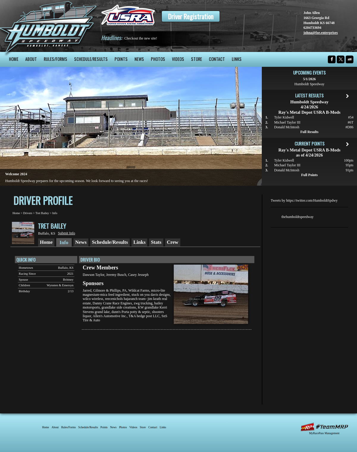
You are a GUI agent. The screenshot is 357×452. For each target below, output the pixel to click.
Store (196, 59)
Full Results (309, 132)
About (31, 59)
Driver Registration (190, 16)
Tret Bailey (42, 213)
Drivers (27, 213)
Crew (172, 242)
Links (237, 59)
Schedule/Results (91, 59)
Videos (178, 59)
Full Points (309, 175)
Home (13, 59)
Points (121, 59)
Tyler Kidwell (284, 117)
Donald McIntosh (286, 127)
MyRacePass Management (324, 433)
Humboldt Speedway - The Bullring (48, 26)
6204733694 (312, 28)
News (139, 59)
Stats (156, 242)
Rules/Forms (55, 59)
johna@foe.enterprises (320, 33)
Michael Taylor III (287, 122)
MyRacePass (324, 427)
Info (54, 213)
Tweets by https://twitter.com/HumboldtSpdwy (304, 200)
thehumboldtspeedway (297, 217)
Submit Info (66, 233)
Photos (158, 59)
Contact (217, 59)
